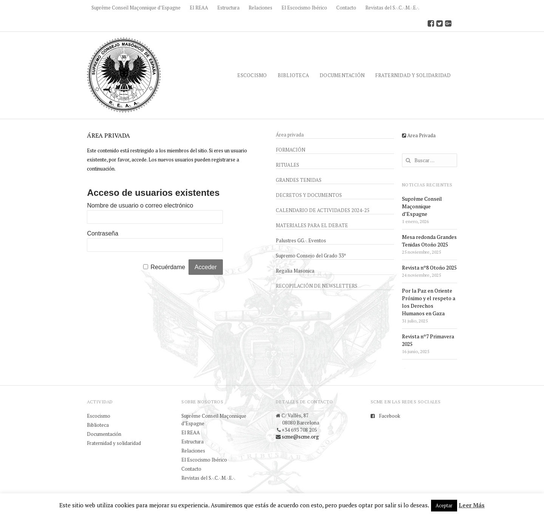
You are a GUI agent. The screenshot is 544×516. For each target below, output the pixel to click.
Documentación (342, 75)
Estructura (228, 7)
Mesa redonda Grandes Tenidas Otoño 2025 (429, 240)
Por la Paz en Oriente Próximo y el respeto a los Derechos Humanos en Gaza (428, 302)
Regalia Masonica (295, 270)
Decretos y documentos (309, 195)
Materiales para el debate (312, 225)
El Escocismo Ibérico (304, 7)
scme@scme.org (300, 436)
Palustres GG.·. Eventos (301, 240)
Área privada (290, 134)
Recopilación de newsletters (316, 285)
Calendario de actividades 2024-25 (322, 210)
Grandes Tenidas (298, 180)
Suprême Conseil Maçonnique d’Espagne (136, 7)
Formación (290, 149)
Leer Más (472, 505)
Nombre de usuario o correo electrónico (140, 205)
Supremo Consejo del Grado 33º (311, 255)
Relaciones (260, 7)
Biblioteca (293, 75)
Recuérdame (168, 267)
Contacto (346, 7)
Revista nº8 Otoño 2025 (429, 267)
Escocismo (252, 75)
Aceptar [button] (444, 505)
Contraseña (102, 233)
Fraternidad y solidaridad (413, 75)
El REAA (199, 7)
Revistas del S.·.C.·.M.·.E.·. (392, 7)
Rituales (287, 164)
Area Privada (419, 135)
